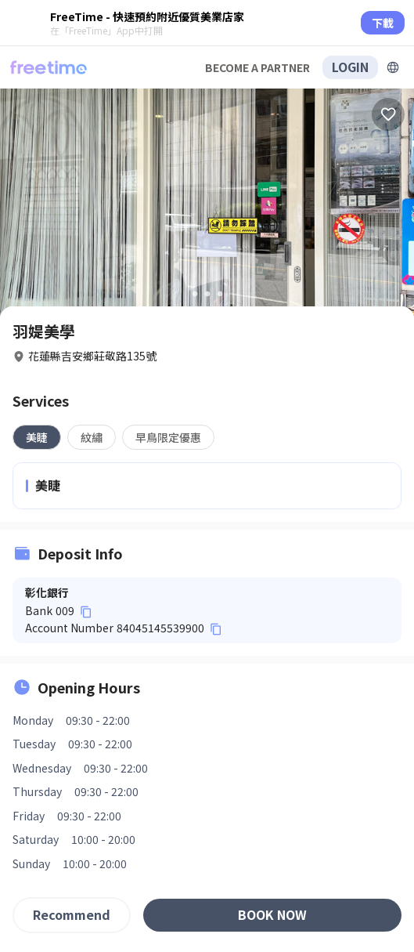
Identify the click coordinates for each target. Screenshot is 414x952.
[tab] (37, 437)
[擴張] (393, 67)
